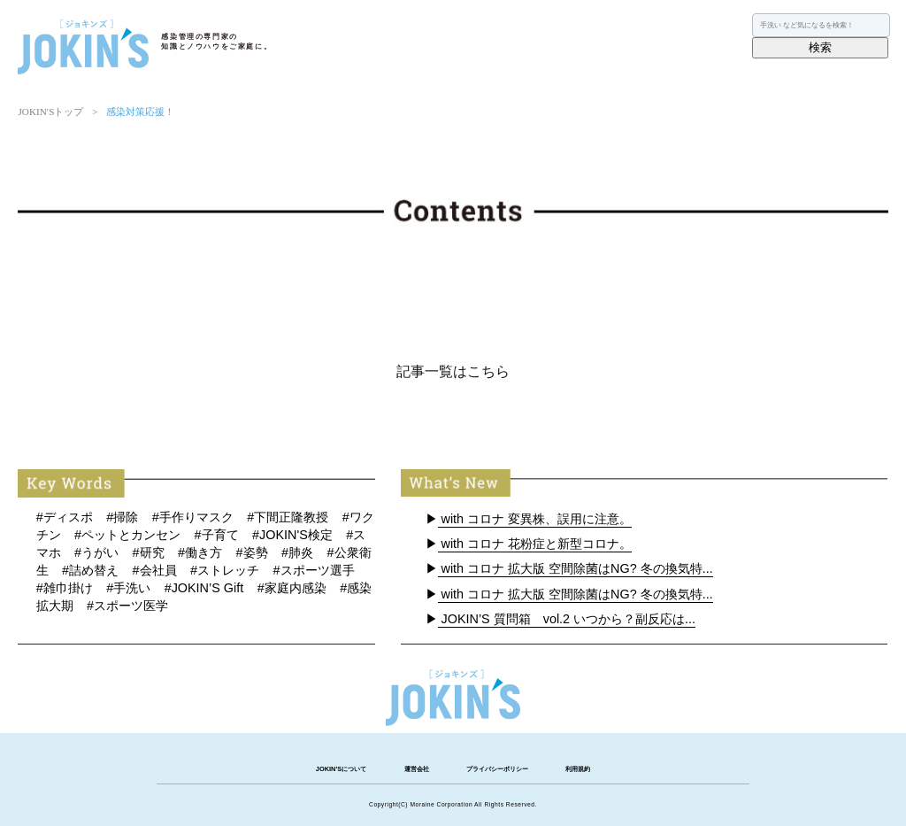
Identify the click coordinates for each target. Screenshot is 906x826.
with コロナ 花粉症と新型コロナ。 (535, 544)
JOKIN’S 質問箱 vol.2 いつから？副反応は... (567, 619)
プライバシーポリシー (497, 769)
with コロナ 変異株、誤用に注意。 (535, 519)
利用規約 (577, 769)
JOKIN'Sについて (341, 769)
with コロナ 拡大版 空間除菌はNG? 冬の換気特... (575, 568)
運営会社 (416, 769)
